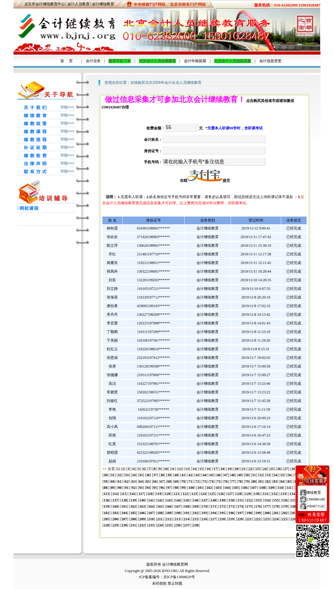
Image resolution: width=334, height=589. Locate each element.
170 (204, 506)
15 (201, 469)
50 (247, 475)
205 (106, 519)
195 (222, 513)
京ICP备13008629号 (179, 577)
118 (150, 494)
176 (258, 506)
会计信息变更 (270, 61)
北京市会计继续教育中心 (44, 4)
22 (250, 469)
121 (176, 494)
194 (213, 513)
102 (209, 487)
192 (195, 513)
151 (240, 500)
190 (178, 513)
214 (186, 519)
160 (115, 506)
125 (212, 494)
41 (183, 475)
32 (119, 475)
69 (176, 481)
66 (155, 481)
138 (124, 500)
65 (148, 481)
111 (289, 487)
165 (160, 506)
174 (240, 506)
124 (203, 494)
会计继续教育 (103, 4)
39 (169, 475)
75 (219, 481)
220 (240, 519)
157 (293, 500)
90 (119, 487)
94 (148, 487)
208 (133, 519)
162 (133, 506)
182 (106, 513)
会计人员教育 (78, 4)
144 (178, 500)
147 (204, 500)
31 (112, 475)
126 (221, 494)
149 (222, 500)
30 (105, 475)
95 (155, 487)
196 (231, 513)
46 (219, 475)
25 (272, 469)
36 (148, 475)
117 (141, 494)
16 (208, 469)
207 (124, 519)
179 (285, 506)
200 (267, 513)
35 (141, 475)
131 (265, 494)
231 (133, 525)
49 (240, 475)
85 (289, 481)
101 (200, 487)
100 (191, 487)
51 (254, 475)
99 (183, 487)
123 (194, 494)
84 (282, 481)
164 (151, 506)
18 (222, 469)
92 (134, 487)
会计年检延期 (195, 61)
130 (256, 494)
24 (265, 469)
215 (195, 519)
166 (169, 506)
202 (285, 513)
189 (169, 513)
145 (186, 500)
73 (204, 481)
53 (268, 475)
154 (267, 500)
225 (284, 519)
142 (160, 500)
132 (274, 494)
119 (158, 494)
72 (197, 481)
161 (124, 506)
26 (279, 469)
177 (267, 506)
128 (238, 494)
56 (289, 475)
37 (155, 475)
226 (293, 519)
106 (245, 487)
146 (195, 500)
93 (141, 487)
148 (213, 500)
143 (169, 500)
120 (167, 494)
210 (151, 519)
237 (186, 525)
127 (230, 494)
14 (194, 469)
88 (105, 487)
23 (258, 469)
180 (293, 506)
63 (134, 481)
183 (115, 513)
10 (166, 469)
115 (123, 494)
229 (115, 525)
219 (231, 519)
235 (169, 525)
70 (183, 481)
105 (236, 487)
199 (258, 513)
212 (168, 519)
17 (215, 469)
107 (253, 487)
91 (127, 487)
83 (275, 481)
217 (213, 519)
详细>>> (67, 107)
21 (243, 469)
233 (151, 525)
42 (190, 475)
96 (162, 487)
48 (233, 475)
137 (115, 500)
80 (254, 481)
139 (133, 500)
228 (106, 525)
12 (180, 469)
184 (124, 513)
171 (213, 506)
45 (211, 475)
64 (141, 481)
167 (178, 506)
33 (127, 475)
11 (173, 469)
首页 (69, 61)
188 (160, 513)
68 (169, 481)
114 (114, 494)
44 (204, 475)
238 (195, 525)
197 (240, 513)
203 (293, 513)
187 (151, 513)
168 (186, 506)
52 (261, 475)
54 (275, 475)
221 (249, 519)
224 (275, 519)
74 (211, 481)
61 (119, 481)
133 (283, 494)
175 (249, 506)
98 (176, 487)
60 (112, 481)
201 (276, 513)
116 (132, 494)
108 (262, 487)
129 (247, 494)
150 (231, 500)
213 (177, 519)
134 (292, 494)
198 (249, 513)
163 (142, 506)
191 (186, 513)
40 (176, 475)
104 (227, 487)
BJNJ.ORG (170, 571)
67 (162, 481)
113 (106, 494)
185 (133, 513)
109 (271, 487)
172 (222, 506)
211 (159, 519)
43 (197, 475)
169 (195, 506)
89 (112, 487)
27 (286, 469)
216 (204, 519)
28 (293, 469)
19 (229, 469)
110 (280, 487)
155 (276, 500)
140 (142, 500)
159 (106, 506)
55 (282, 475)
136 (106, 500)
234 (160, 525)
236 (178, 525)
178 (276, 506)
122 (185, 494)
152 (249, 500)
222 (257, 519)
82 (268, 481)
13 (187, 469)
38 (162, 475)
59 (105, 481)
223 (266, 519)
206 (115, 519)
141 (151, 500)
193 (204, 513)
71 (190, 481)
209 (142, 519)
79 (247, 481)
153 (258, 500)
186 (142, 513)
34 (134, 475)
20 (236, 469)
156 (285, 500)
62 (127, 481)
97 (169, 487)
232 (142, 525)
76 (226, 481)
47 (226, 475)
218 (222, 519)
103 (218, 487)
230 (124, 525)
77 (233, 481)
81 (261, 481)
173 (231, 506)
